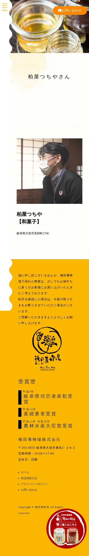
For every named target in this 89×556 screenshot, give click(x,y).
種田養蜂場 (42, 507)
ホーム (25, 472)
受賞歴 (27, 381)
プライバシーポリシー (34, 484)
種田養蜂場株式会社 (39, 439)
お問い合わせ (70, 10)
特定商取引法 (29, 478)
